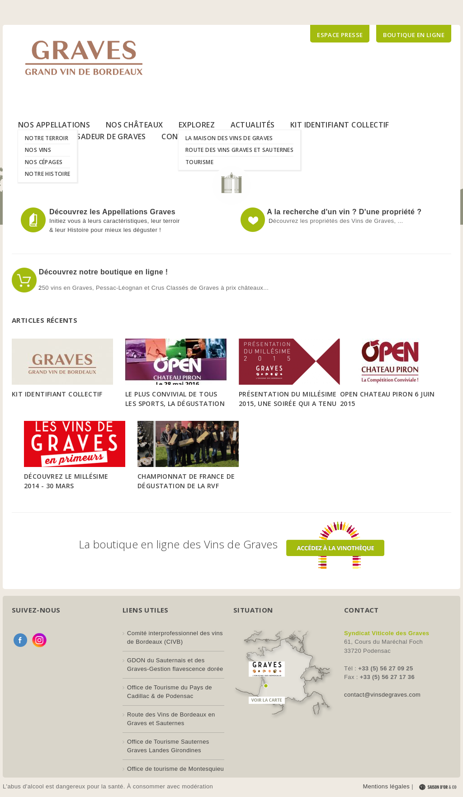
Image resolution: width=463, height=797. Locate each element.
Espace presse (340, 35)
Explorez (197, 125)
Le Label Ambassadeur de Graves (82, 136)
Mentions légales (386, 786)
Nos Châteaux (134, 125)
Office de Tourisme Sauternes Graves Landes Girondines (168, 746)
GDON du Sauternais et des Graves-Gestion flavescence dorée (175, 665)
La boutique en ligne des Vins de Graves (231, 544)
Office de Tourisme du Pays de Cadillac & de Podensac (169, 692)
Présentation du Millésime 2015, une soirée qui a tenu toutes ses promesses (288, 403)
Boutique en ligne (413, 35)
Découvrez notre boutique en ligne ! (102, 272)
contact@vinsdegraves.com (382, 694)
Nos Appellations (54, 125)
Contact (179, 136)
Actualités (253, 125)
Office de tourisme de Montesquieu (175, 768)
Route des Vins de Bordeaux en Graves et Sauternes (171, 719)
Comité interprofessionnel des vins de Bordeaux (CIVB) (175, 638)
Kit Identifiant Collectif (339, 125)
